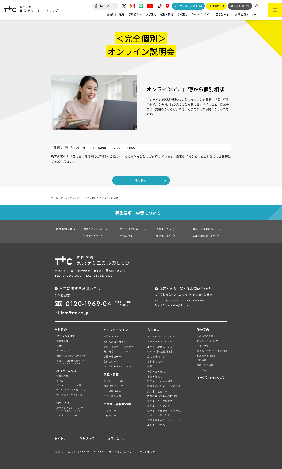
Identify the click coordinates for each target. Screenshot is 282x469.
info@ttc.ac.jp (76, 313)
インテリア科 (64, 351)
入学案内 (151, 14)
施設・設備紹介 (203, 366)
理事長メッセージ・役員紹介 (211, 351)
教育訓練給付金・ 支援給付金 (163, 386)
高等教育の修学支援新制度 (162, 396)
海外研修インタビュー (117, 351)
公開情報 (200, 362)
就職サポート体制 (115, 381)
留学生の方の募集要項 (159, 401)
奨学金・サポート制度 (159, 381)
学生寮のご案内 (155, 425)
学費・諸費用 (154, 376)
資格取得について (115, 386)
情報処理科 (62, 378)
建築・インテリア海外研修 (120, 346)
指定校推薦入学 (155, 356)
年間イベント (112, 337)
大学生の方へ (164, 229)
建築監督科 (62, 342)
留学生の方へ (223, 14)
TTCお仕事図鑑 (113, 396)
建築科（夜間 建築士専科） (71, 364)
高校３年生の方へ (94, 229)
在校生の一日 (112, 362)
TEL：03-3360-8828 (167, 301)
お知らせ (61, 438)
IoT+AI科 (61, 383)
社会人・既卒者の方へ (206, 229)
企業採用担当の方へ (205, 236)
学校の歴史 (201, 346)
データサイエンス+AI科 (69, 388)
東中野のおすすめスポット (120, 366)
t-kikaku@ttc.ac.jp (180, 305)
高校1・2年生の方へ (132, 229)
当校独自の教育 (115, 14)
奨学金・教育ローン (158, 391)
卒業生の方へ (128, 236)
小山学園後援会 (113, 391)
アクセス (199, 371)
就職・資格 (166, 14)
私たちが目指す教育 (206, 342)
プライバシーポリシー (120, 452)
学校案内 (182, 14)
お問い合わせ (116, 438)
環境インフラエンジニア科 (71, 413)
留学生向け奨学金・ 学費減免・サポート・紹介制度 (165, 413)
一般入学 (152, 366)
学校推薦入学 (154, 362)
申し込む (141, 179)
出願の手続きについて (159, 346)
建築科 (60, 346)
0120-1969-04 (90, 304)
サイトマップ (146, 452)
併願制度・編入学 (157, 371)
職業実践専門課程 (205, 356)
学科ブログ (87, 438)
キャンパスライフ (202, 14)
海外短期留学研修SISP (118, 342)
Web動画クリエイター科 (70, 398)
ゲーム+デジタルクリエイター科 (74, 392)
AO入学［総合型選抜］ (160, 351)
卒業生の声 (111, 411)
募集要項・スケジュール (160, 342)
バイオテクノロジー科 (68, 419)
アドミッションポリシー (160, 337)
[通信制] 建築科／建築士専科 (72, 356)
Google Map (118, 271)
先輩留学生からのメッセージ (163, 420)
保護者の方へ (91, 236)
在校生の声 (111, 416)
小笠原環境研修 (113, 356)
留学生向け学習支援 (158, 406)
